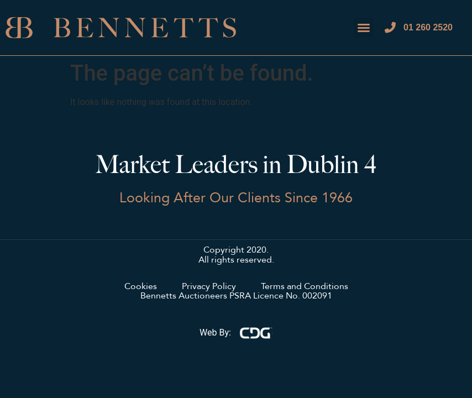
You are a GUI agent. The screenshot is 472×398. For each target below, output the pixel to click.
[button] (364, 28)
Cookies (140, 287)
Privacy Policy (209, 287)
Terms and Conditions (304, 287)
